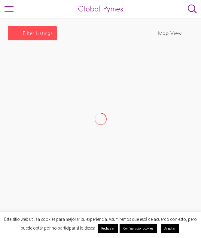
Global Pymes (100, 9)
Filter (38, 33)
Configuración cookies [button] (138, 228)
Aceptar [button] (169, 228)
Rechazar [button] (107, 228)
